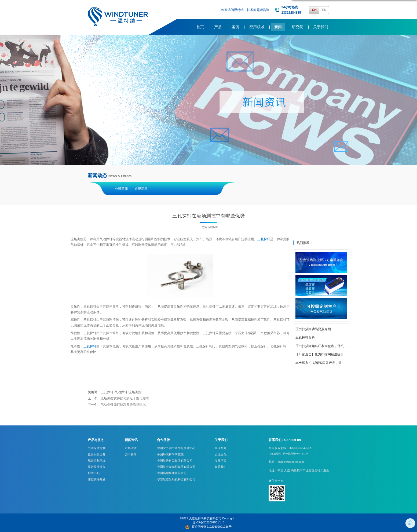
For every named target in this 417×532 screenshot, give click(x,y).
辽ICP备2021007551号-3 (208, 522)
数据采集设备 (96, 454)
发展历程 (220, 460)
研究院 (297, 27)
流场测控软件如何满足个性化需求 (125, 398)
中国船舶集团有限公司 (171, 473)
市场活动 (141, 189)
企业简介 (220, 448)
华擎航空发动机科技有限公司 (176, 479)
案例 (235, 27)
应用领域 (256, 27)
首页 (200, 27)
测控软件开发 (96, 479)
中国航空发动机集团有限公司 (176, 466)
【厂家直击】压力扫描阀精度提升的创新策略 (321, 354)
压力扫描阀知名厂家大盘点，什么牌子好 (321, 346)
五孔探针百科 (305, 337)
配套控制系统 (96, 460)
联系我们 (220, 466)
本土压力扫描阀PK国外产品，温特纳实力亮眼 (321, 363)
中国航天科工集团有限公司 (174, 460)
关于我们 (320, 27)
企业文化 (220, 454)
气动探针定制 (96, 448)
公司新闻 (121, 189)
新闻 (278, 27)
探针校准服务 (96, 466)
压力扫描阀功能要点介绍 (313, 329)
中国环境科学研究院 (170, 454)
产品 (218, 27)
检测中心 (94, 473)
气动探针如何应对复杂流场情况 (123, 404)
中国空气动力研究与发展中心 (176, 448)
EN (324, 10)
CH (314, 10)
